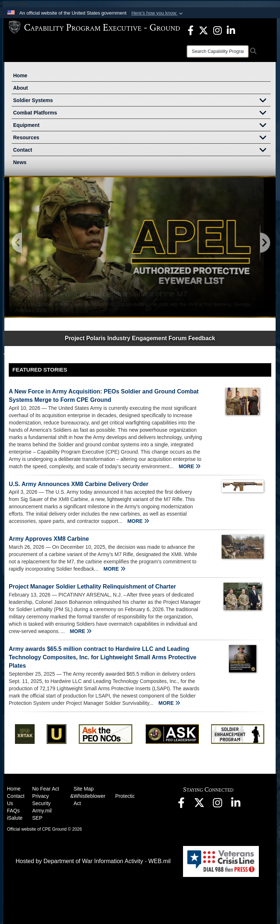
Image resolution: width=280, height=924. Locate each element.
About (20, 88)
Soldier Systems (142, 101)
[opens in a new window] (191, 30)
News (20, 162)
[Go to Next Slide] (264, 243)
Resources (142, 138)
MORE (190, 466)
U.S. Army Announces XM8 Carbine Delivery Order (78, 484)
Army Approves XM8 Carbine (49, 539)
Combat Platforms (142, 113)
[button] (157, 13)
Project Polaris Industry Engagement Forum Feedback (140, 338)
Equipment (142, 126)
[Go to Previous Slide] (17, 243)
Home (20, 75)
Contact (142, 151)
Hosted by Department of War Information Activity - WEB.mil (93, 861)
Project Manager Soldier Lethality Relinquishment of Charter (92, 586)
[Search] (218, 51)
